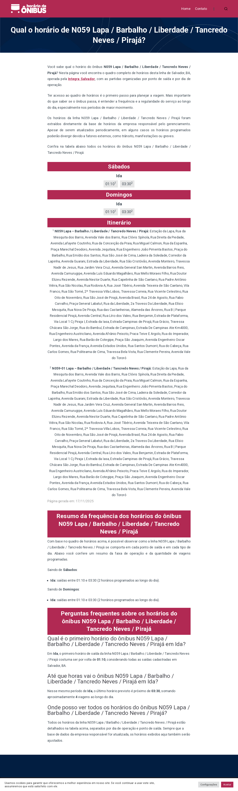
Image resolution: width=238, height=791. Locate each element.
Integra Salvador (81, 79)
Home (186, 9)
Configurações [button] (208, 784)
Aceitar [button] (227, 784)
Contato (201, 9)
